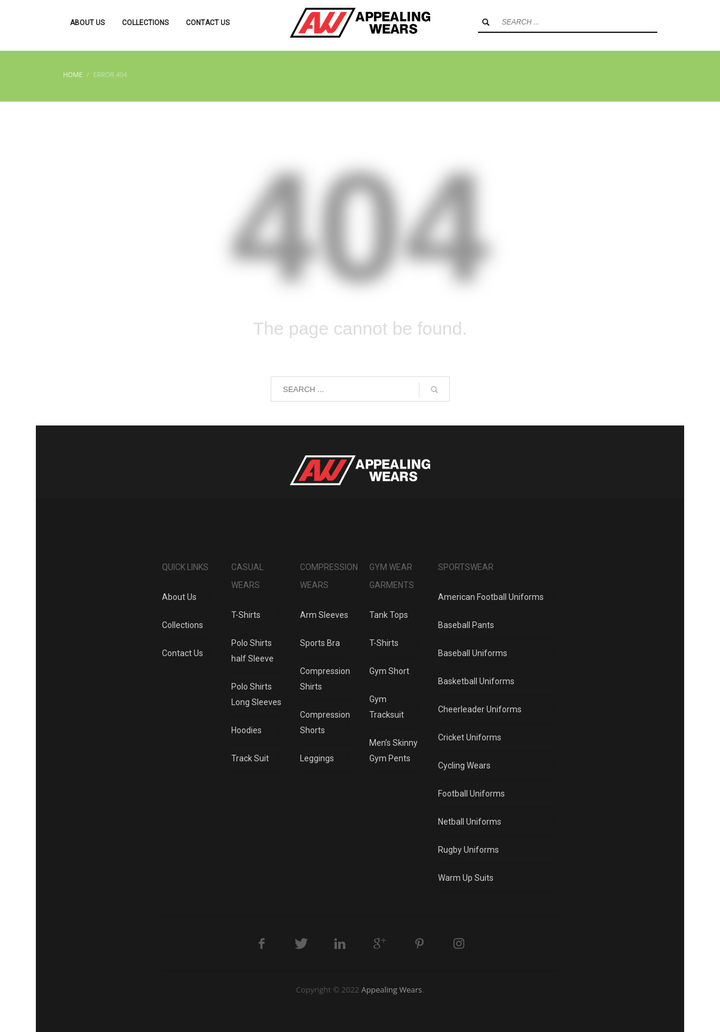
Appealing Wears (391, 989)
